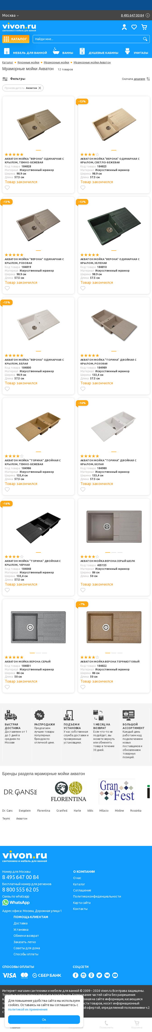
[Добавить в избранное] (7, 188)
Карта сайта (82, 903)
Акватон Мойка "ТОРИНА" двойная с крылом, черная (33, 563)
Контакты (80, 909)
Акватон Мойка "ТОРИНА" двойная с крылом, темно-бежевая (33, 462)
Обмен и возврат (26, 935)
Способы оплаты (26, 954)
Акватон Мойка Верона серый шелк (108, 561)
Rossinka (7, 822)
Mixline (124, 814)
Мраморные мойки (56, 62)
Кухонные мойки (28, 62)
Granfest (64, 814)
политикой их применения (27, 1009)
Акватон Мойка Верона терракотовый (98, 663)
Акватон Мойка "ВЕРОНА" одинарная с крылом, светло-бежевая (109, 160)
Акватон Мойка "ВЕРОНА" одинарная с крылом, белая (34, 362)
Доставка (21, 923)
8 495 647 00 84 (22, 877)
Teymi (24, 822)
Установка (21, 929)
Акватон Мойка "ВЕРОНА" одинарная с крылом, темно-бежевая (34, 160)
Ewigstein (25, 814)
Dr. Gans (7, 814)
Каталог (7, 62)
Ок (44, 1019)
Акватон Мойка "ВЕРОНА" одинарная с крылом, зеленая (109, 261)
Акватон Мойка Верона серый (28, 661)
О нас (77, 878)
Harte (80, 814)
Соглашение (82, 890)
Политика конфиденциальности (97, 896)
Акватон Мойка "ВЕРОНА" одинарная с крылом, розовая (34, 261)
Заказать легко (25, 942)
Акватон (40, 822)
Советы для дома (27, 948)
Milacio (108, 814)
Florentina (45, 814)
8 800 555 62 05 (22, 890)
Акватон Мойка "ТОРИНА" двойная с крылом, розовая (109, 362)
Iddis (94, 814)
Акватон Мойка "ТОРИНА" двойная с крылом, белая (109, 462)
